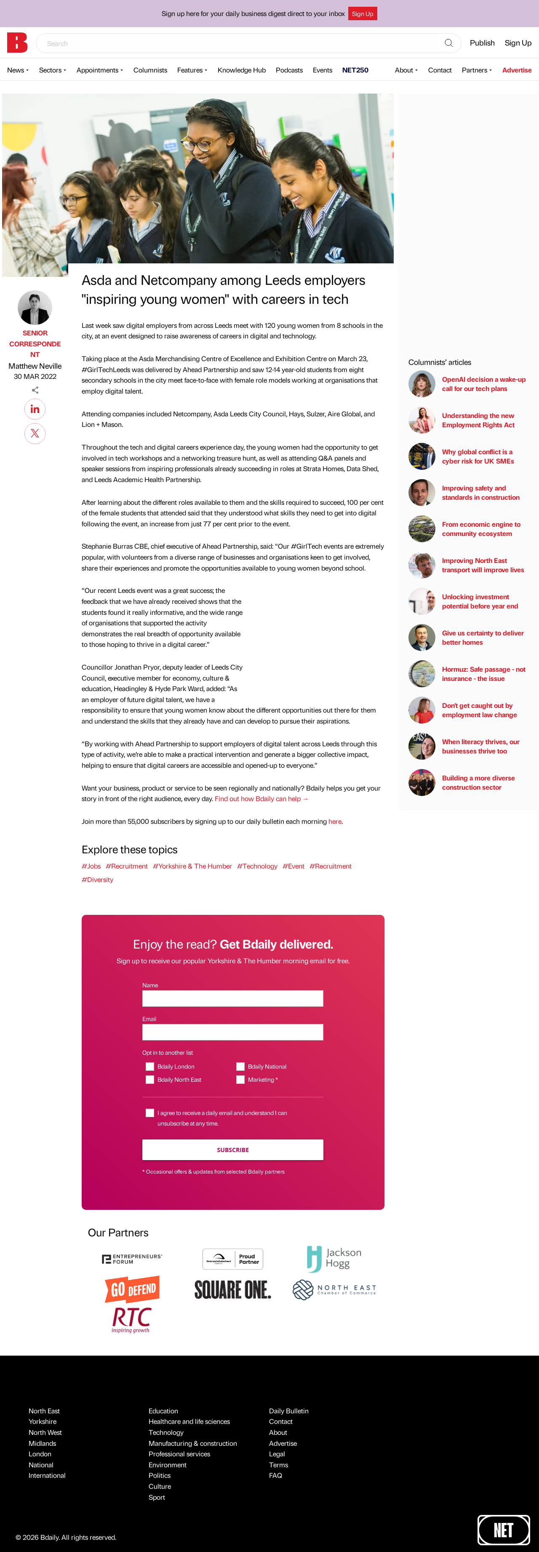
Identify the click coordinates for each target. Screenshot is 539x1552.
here (335, 821)
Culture (160, 1486)
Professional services (179, 1453)
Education (163, 1410)
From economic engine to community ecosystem (464, 528)
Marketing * (263, 1079)
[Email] (232, 1032)
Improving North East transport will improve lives (466, 565)
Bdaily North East (179, 1079)
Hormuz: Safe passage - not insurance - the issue (467, 673)
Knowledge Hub (242, 69)
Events (322, 69)
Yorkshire (42, 1421)
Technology (166, 1432)
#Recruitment (127, 865)
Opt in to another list (167, 1052)
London (40, 1453)
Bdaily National (267, 1066)
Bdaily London (176, 1066)
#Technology (257, 865)
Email (149, 1018)
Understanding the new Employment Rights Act (461, 420)
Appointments (97, 69)
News (15, 69)
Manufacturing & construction (193, 1443)
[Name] (232, 998)
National (41, 1464)
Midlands (42, 1443)
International (47, 1475)
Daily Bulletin (289, 1410)
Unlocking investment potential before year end (463, 601)
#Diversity (97, 879)
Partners (474, 69)
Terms (278, 1464)
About (404, 69)
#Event (293, 865)
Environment (168, 1464)
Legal (277, 1453)
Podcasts (289, 69)
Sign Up (363, 13)
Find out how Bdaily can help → (262, 798)
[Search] (449, 43)
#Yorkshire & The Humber (192, 865)
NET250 (355, 69)
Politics (160, 1475)
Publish (482, 42)
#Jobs (91, 865)
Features (190, 69)
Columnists (150, 69)
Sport (157, 1497)
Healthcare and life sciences (189, 1421)
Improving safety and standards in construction (464, 492)
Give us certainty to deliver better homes (466, 637)
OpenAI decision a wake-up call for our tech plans (467, 383)
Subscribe (233, 1150)
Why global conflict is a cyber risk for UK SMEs (461, 456)
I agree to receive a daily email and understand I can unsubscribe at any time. (222, 1118)
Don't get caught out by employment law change (462, 710)
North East (44, 1410)
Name (150, 985)
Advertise (517, 69)
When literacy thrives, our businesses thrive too (464, 746)
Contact (440, 69)
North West (45, 1432)
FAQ (275, 1475)
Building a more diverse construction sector (461, 782)
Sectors (50, 69)
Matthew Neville (34, 365)
